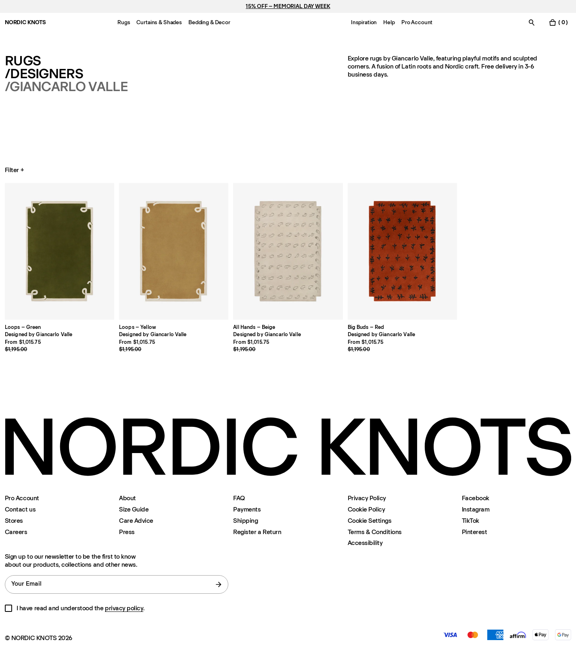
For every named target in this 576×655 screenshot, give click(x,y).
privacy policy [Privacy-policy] (124, 608)
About (127, 498)
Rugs (23, 60)
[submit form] (218, 584)
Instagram (476, 509)
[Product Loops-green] (59, 251)
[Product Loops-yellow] (173, 251)
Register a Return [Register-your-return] (257, 532)
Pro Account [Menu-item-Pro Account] (416, 22)
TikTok (470, 520)
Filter (15, 170)
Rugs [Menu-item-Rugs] (123, 22)
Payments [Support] (247, 509)
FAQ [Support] (239, 498)
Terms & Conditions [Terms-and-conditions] (375, 532)
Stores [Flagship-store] (14, 520)
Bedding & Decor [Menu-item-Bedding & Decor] (209, 22)
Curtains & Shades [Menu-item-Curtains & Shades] (159, 22)
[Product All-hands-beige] (287, 251)
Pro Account (22, 498)
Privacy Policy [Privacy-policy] (367, 498)
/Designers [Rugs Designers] (44, 73)
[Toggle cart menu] (558, 22)
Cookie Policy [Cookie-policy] (366, 509)
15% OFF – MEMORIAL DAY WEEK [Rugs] (288, 6)
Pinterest (474, 532)
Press (127, 532)
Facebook (475, 498)
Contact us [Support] (20, 509)
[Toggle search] (532, 22)
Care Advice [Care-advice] (136, 520)
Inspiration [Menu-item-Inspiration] (364, 22)
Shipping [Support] (245, 520)
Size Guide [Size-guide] (133, 509)
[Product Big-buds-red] (402, 251)
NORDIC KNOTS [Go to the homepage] (25, 22)
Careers (16, 532)
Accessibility (365, 543)
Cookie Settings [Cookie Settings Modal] (370, 520)
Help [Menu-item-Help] (388, 22)
